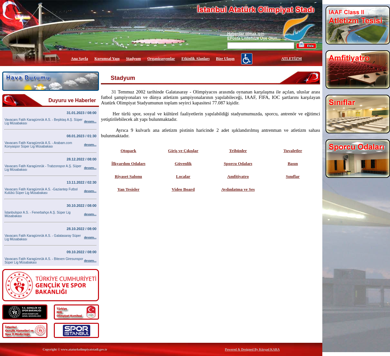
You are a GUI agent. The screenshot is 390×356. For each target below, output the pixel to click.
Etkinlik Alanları (195, 58)
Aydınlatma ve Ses (238, 189)
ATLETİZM (291, 58)
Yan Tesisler (128, 189)
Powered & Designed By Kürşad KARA (252, 349)
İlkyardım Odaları (129, 163)
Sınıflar (293, 176)
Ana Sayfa (79, 58)
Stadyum (133, 58)
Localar (183, 176)
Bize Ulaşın (225, 58)
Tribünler (238, 150)
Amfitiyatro (238, 176)
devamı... (90, 121)
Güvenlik (183, 163)
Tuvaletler (292, 150)
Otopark (128, 150)
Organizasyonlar (161, 58)
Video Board (183, 189)
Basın (293, 163)
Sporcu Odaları (238, 163)
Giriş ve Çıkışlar (183, 150)
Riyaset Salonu (128, 176)
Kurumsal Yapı (107, 58)
